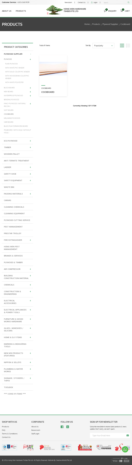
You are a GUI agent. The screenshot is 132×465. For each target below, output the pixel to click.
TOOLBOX (8, 387)
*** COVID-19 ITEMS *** (15, 394)
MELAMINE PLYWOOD (12, 118)
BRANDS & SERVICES (13, 256)
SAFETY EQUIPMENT (17, 180)
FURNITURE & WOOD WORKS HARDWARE (17, 320)
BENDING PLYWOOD (11, 100)
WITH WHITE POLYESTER (14, 82)
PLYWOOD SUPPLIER (17, 53)
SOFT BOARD (9, 110)
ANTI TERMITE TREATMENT (16, 161)
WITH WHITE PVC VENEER (14, 68)
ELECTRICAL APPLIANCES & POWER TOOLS (17, 310)
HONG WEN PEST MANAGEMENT (12, 247)
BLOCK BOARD (17, 87)
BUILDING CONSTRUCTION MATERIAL (17, 276)
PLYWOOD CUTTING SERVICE (17, 220)
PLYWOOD (17, 59)
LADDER (17, 167)
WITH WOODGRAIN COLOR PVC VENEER (17, 77)
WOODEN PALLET (12, 154)
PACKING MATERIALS (17, 193)
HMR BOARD (8, 122)
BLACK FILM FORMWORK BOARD (16, 126)
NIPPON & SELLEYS (17, 362)
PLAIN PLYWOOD (11, 64)
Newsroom (68, 2)
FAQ (3, 430)
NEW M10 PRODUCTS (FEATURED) (17, 354)
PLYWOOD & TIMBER (13, 262)
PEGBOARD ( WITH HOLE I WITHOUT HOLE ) (17, 131)
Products (21, 11)
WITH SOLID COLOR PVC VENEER (17, 72)
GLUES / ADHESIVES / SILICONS (17, 329)
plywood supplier (110, 24)
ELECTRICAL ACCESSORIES (17, 301)
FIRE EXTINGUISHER (17, 240)
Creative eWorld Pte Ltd (64, 460)
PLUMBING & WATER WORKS (17, 370)
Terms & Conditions (10, 434)
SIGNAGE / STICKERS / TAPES (17, 379)
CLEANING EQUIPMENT (14, 213)
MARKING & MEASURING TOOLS (15, 345)
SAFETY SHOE (17, 173)
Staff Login (35, 434)
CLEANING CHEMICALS (14, 207)
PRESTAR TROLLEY (12, 233)
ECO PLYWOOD (17, 140)
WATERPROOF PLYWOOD (17, 95)
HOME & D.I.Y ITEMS (17, 337)
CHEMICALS (17, 284)
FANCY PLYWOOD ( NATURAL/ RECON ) (17, 104)
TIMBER (17, 147)
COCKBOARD (9, 114)
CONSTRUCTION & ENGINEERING (17, 292)
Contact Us (81, 2)
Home (87, 24)
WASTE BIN (9, 187)
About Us (6, 11)
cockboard (125, 24)
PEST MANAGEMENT (13, 227)
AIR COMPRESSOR (17, 269)
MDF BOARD (17, 91)
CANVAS (7, 200)
